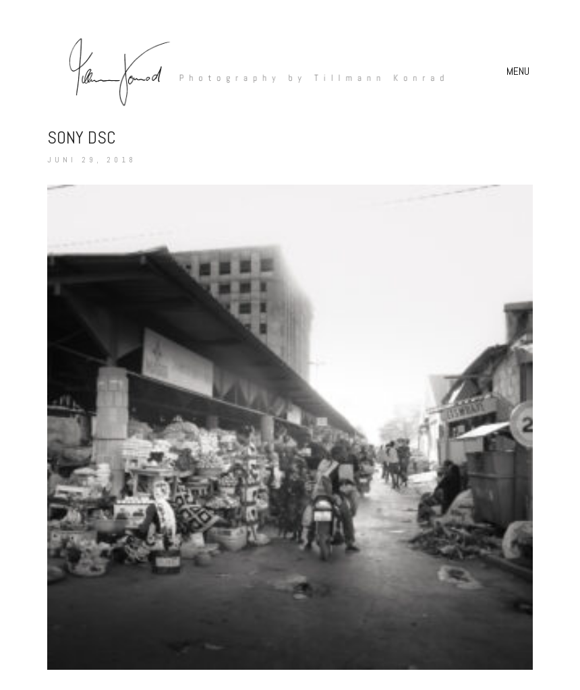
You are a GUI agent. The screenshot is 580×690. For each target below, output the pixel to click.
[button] (519, 71)
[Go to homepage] (249, 71)
